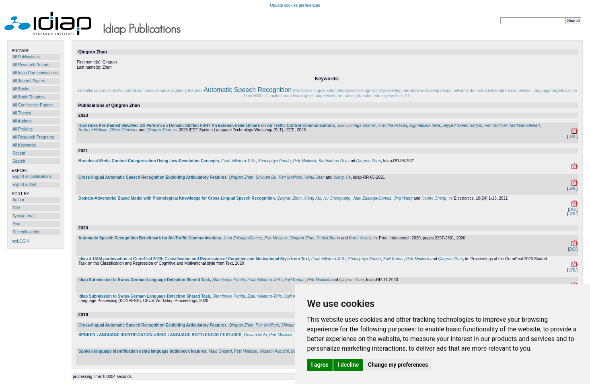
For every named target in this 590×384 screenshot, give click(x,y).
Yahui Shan (314, 177)
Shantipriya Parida (274, 161)
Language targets (548, 90)
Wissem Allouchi (274, 351)
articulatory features (185, 90)
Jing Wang (403, 198)
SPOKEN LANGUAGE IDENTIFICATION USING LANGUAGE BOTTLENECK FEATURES (160, 335)
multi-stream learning (288, 96)
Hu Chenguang (336, 198)
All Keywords (24, 145)
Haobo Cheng (433, 198)
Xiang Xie (342, 177)
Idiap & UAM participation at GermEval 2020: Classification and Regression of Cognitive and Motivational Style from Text (193, 259)
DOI (572, 209)
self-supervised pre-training (332, 96)
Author (18, 200)
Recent (18, 153)
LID (265, 96)
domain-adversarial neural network (500, 90)
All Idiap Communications (35, 73)
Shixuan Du (265, 177)
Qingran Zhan (159, 130)
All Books (20, 89)
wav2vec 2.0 (399, 96)
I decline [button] (348, 365)
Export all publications (31, 176)
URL (572, 137)
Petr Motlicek (496, 125)
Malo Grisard (220, 351)
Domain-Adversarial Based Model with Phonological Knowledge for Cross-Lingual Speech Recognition (176, 198)
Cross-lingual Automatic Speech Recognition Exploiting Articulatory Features (152, 177)
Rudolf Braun (328, 238)
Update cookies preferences (295, 5)
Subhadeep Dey (333, 161)
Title (16, 208)
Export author (24, 184)
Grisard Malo (255, 335)
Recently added (26, 232)
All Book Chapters (28, 97)
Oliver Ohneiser (124, 130)
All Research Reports (31, 65)
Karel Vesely (360, 238)
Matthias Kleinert (525, 125)
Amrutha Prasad (392, 125)
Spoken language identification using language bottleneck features (142, 351)
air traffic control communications (136, 90)
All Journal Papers (28, 81)
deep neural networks (449, 90)
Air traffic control (91, 90)
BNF (297, 90)
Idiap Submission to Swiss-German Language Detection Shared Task (144, 280)
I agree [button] (320, 365)
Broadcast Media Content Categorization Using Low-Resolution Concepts (148, 161)
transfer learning (372, 96)
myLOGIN (20, 241)
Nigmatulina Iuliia (424, 125)
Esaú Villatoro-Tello (238, 161)
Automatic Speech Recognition (248, 89)
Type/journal (23, 216)
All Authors (22, 121)
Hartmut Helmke (92, 130)
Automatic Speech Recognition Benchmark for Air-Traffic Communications (149, 238)
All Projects (22, 129)
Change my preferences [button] (398, 365)
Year (16, 224)
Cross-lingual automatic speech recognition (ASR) (346, 90)
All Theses (21, 113)
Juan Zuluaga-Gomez (356, 125)
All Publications (26, 57)
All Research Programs (33, 137)
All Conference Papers (32, 105)
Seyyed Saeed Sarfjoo (462, 125)
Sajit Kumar (393, 259)
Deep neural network (410, 90)
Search (18, 161)
